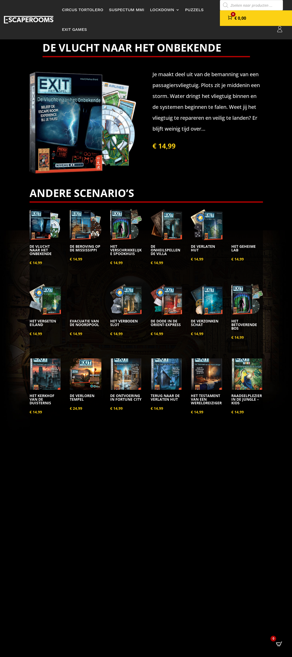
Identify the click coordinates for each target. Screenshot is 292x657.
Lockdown (162, 9)
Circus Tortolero (82, 9)
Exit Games (74, 29)
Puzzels (194, 9)
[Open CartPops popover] (279, 644)
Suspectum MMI (126, 9)
